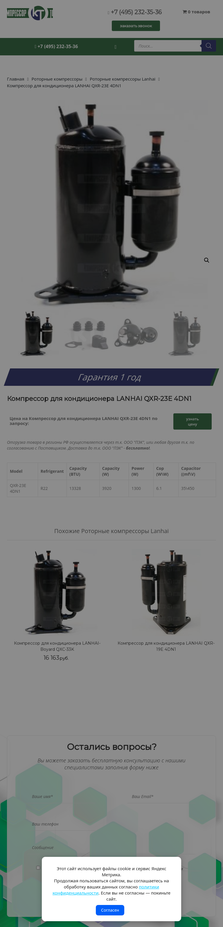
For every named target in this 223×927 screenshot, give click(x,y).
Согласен (110, 910)
